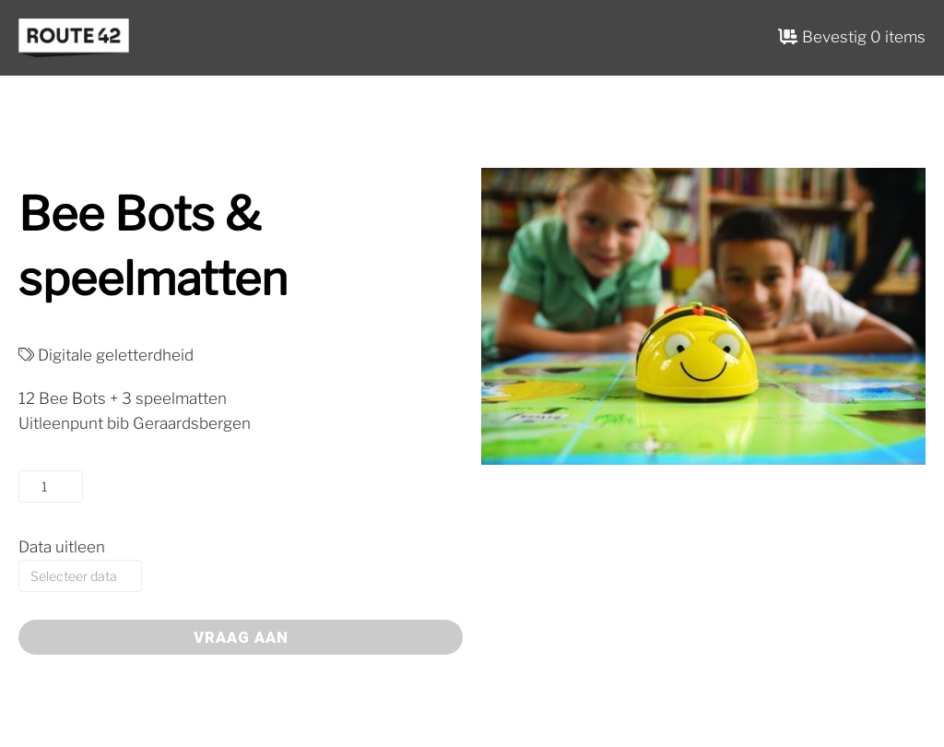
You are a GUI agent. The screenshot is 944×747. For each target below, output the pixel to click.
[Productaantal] (50, 486)
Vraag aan (241, 637)
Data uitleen (61, 547)
